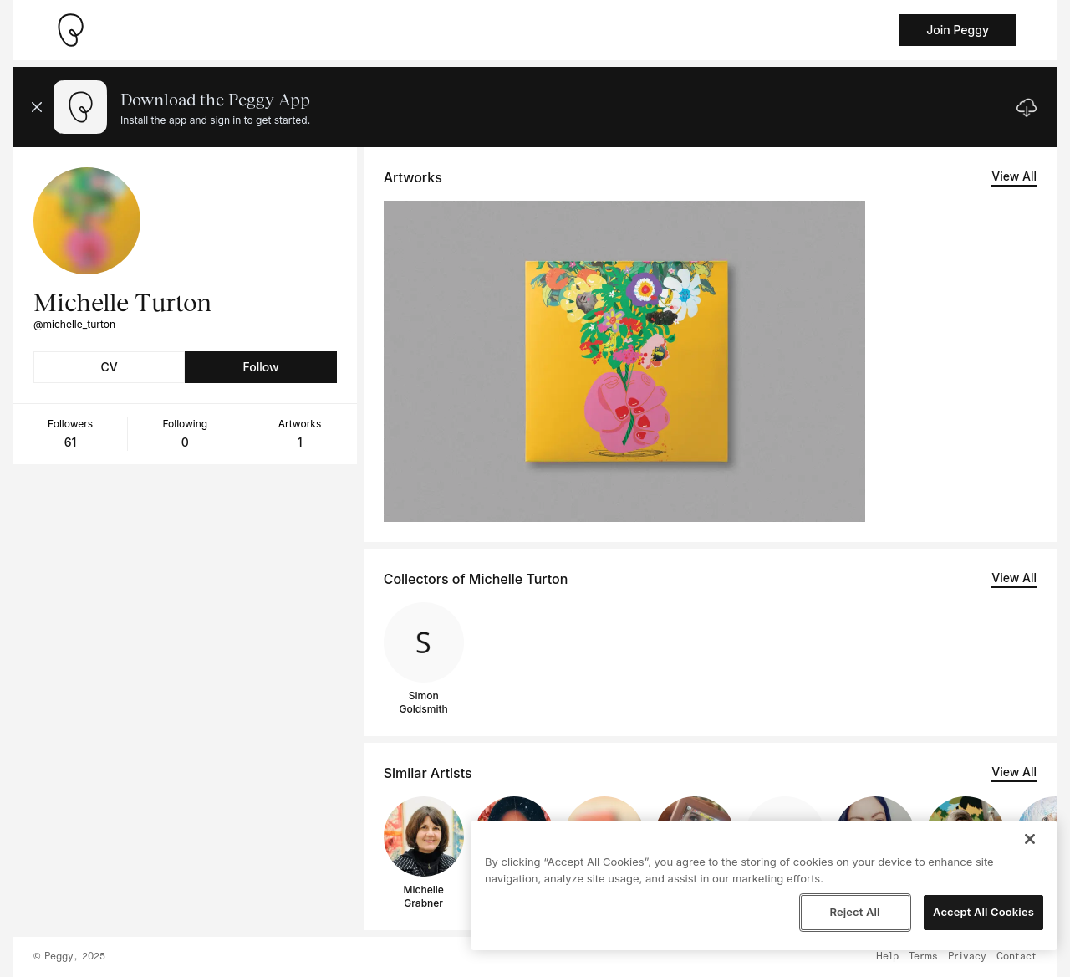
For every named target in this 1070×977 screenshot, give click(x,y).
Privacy (967, 957)
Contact (1016, 957)
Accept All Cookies (983, 911)
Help (887, 957)
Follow (260, 367)
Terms (923, 957)
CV (109, 367)
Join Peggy (957, 30)
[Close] (1029, 839)
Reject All (854, 911)
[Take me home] (70, 30)
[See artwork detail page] (624, 361)
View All (1014, 176)
